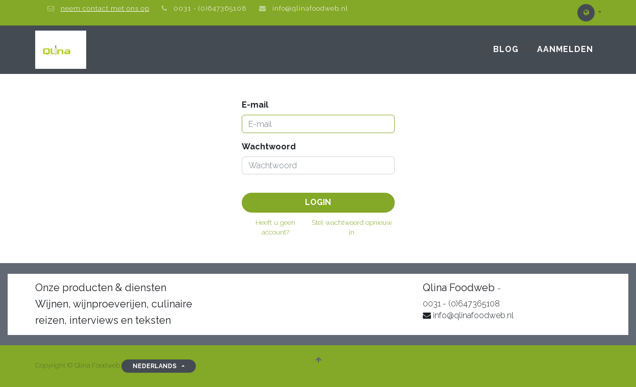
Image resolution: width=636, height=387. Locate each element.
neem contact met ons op (105, 8)
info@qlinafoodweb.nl (310, 8)
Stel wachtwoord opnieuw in (352, 227)
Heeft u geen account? (275, 227)
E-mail (255, 105)
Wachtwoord (269, 146)
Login (318, 202)
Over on (519, 288)
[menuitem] (506, 49)
